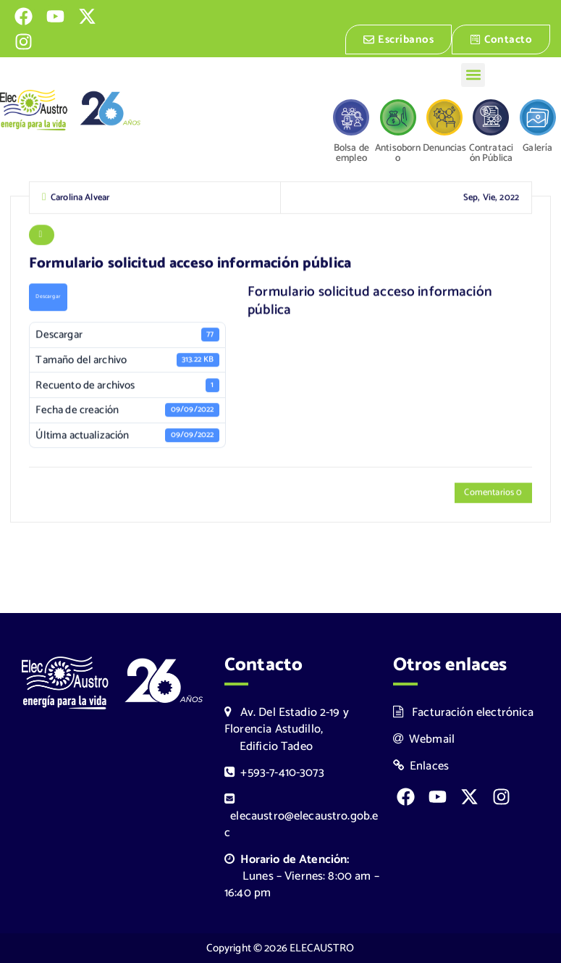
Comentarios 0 (493, 494)
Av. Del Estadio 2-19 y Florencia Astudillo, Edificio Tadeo (286, 729)
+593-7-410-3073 (274, 773)
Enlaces (421, 766)
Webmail (424, 739)
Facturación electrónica (463, 712)
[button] (473, 75)
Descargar (47, 298)
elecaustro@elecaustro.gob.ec (301, 818)
